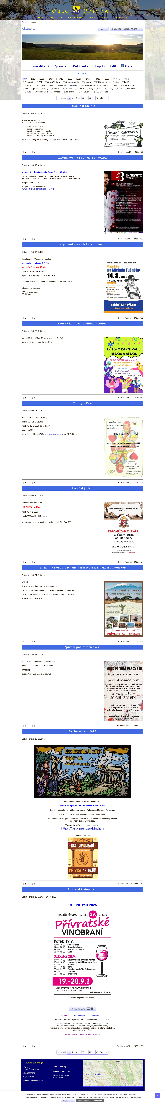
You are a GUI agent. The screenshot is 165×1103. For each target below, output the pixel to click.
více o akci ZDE (82, 1008)
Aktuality (56, 17)
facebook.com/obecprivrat (33, 1081)
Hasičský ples (82, 488)
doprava (87, 82)
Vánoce (56, 92)
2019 (42, 79)
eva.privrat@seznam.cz (53, 434)
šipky (91, 89)
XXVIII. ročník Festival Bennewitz (82, 157)
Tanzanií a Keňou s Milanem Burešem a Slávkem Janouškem (82, 567)
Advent (117, 79)
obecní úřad (128, 85)
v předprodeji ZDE (78, 1015)
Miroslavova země (90, 85)
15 (83, 98)
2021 (60, 79)
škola (100, 89)
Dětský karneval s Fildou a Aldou (82, 323)
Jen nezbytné (83, 1101)
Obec (92, 17)
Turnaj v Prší (82, 403)
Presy (45, 89)
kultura (74, 85)
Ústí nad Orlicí (42, 92)
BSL (40, 82)
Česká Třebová (53, 82)
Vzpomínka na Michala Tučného (82, 244)
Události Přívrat (121, 66)
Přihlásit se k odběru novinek (126, 29)
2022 (70, 79)
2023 (79, 79)
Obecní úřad (75, 17)
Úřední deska (80, 66)
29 (90, 98)
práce (35, 89)
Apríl (127, 79)
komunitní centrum (58, 85)
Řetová (68, 89)
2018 (33, 79)
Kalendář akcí (40, 66)
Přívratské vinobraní (83, 889)
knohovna (41, 85)
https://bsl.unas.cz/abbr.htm (82, 828)
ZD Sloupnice (102, 92)
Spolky (105, 17)
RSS (103, 29)
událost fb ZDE (98, 1015)
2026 (107, 79)
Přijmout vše (68, 1101)
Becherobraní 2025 (82, 731)
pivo (26, 89)
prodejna (57, 89)
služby (110, 89)
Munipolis (99, 66)
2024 (88, 79)
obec (116, 85)
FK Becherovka (103, 82)
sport (120, 89)
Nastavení (97, 1101)
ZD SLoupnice (85, 92)
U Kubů (28, 92)
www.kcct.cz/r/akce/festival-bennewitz (38, 189)
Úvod (41, 17)
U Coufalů (131, 89)
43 (97, 98)
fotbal (117, 82)
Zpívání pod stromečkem (82, 647)
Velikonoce (69, 92)
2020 (51, 79)
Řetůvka (80, 89)
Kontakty (121, 17)
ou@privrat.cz (28, 1077)
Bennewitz (29, 82)
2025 (98, 79)
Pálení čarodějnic (82, 105)
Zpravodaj (60, 66)
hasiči (126, 82)
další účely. (134, 1094)
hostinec (28, 85)
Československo (72, 82)
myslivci (106, 85)
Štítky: (24, 79)
